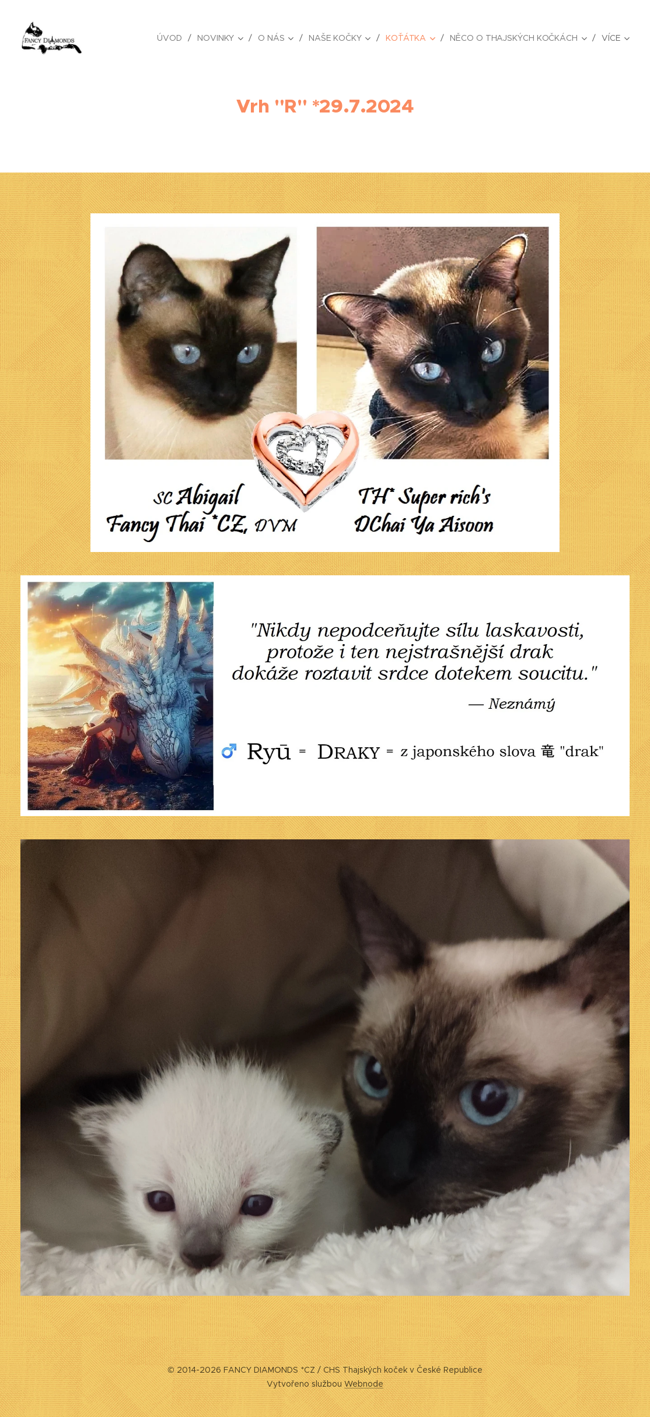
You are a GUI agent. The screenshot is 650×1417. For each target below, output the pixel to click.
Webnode (363, 1384)
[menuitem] (169, 37)
